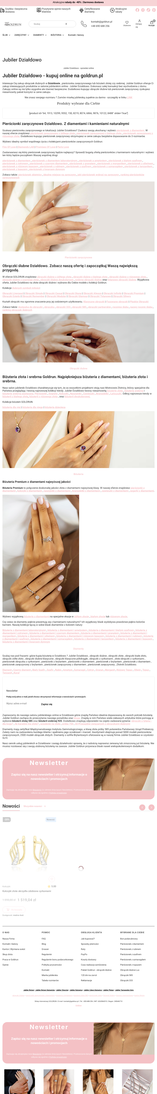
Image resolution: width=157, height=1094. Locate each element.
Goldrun (79, 1005)
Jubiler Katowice (76, 990)
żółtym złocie (81, 616)
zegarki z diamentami (142, 490)
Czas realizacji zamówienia (93, 965)
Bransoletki (102, 393)
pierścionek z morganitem (111, 163)
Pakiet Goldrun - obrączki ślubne (96, 970)
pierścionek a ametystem (93, 160)
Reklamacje (86, 980)
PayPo (84, 954)
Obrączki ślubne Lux (129, 970)
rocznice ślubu (121, 307)
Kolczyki (6, 886)
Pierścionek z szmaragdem (133, 959)
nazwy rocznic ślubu (141, 307)
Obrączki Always (92, 293)
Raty (83, 949)
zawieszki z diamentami (115, 490)
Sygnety (53, 393)
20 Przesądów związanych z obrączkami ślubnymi (102, 723)
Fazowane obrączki (117, 301)
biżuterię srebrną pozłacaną (17, 393)
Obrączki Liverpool (12, 293)
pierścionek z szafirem (78, 166)
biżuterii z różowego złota (43, 396)
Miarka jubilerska (50, 975)
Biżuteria (78, 474)
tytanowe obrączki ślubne (122, 279)
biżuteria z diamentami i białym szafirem (111, 630)
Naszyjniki (75, 393)
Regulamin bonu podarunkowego (57, 959)
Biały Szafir (38, 669)
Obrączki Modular (56, 296)
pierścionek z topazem (14, 169)
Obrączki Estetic (11, 296)
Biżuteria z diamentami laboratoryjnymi (24, 630)
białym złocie (98, 616)
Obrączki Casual (54, 293)
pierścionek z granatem (82, 163)
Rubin (58, 669)
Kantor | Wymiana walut (13, 949)
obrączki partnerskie (99, 307)
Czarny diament (22, 669)
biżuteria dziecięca (55, 407)
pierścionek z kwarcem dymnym (47, 169)
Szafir (50, 669)
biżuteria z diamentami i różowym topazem (80, 636)
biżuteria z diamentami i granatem (100, 633)
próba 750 (67, 723)
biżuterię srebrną (133, 390)
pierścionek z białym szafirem (125, 160)
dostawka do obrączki (30, 307)
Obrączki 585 (126, 975)
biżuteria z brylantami (64, 995)
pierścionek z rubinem (52, 166)
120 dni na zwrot (89, 975)
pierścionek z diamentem (130, 130)
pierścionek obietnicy (30, 174)
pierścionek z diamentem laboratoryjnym (54, 160)
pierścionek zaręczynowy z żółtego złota (52, 133)
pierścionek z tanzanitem (138, 166)
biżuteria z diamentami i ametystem (67, 630)
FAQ (44, 938)
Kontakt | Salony (10, 944)
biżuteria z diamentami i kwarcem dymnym (26, 641)
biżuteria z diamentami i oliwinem (36, 636)
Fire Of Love (9, 146)
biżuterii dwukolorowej (77, 396)
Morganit (110, 669)
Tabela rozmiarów (50, 980)
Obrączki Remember (33, 296)
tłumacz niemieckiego (124, 995)
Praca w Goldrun (10, 959)
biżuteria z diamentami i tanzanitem (94, 638)
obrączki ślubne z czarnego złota (20, 279)
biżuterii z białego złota (15, 396)
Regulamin (37, 790)
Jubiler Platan (108, 990)
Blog (44, 944)
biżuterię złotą (115, 390)
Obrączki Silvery (121, 296)
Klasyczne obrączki (94, 301)
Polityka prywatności (52, 965)
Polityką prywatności (58, 793)
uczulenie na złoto (50, 723)
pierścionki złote (95, 995)
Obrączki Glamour (78, 296)
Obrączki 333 (126, 980)
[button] (72, 24)
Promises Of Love (46, 146)
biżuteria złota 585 (80, 995)
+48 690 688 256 (100, 26)
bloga (77, 718)
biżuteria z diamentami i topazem (133, 638)
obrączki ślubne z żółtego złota (54, 276)
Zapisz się (46, 704)
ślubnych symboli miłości (26, 288)
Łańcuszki (115, 393)
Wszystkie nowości (34, 806)
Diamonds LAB (26, 146)
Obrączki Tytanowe (100, 296)
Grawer (45, 949)
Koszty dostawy (88, 959)
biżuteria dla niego (33, 407)
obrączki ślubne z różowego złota (127, 276)
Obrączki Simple (34, 293)
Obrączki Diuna (73, 293)
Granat (99, 669)
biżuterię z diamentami (37, 616)
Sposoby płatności (90, 944)
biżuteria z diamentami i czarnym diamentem (54, 633)
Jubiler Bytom (28, 990)
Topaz (145, 669)
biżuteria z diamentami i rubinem (124, 636)
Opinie (5, 965)
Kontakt (45, 970)
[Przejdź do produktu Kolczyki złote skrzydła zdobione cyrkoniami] (29, 849)
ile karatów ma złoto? (27, 723)
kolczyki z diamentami (29, 490)
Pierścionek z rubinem (130, 949)
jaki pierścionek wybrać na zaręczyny (98, 174)
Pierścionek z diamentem (132, 944)
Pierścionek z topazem (131, 965)
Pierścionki (41, 393)
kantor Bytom (139, 995)
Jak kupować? (88, 938)
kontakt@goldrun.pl (101, 21)
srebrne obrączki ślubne (88, 279)
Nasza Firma (8, 938)
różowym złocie (118, 616)
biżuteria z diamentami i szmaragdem (52, 638)
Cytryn (90, 669)
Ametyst (67, 669)
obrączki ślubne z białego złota (90, 276)
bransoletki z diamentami (86, 490)
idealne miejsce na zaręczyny (60, 174)
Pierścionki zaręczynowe (78, 257)
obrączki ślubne (18, 995)
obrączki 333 (63, 307)
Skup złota (7, 954)
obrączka (49, 307)
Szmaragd (79, 669)
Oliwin (137, 669)
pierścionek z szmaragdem (108, 166)
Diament (7, 669)
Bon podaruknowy (129, 938)
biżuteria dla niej (11, 407)
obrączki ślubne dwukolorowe (56, 279)
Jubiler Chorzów (62, 990)
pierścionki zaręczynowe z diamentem (40, 995)
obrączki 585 (79, 307)
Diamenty (78, 648)
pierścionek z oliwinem (141, 163)
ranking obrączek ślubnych (17, 309)
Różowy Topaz (124, 669)
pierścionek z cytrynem (15, 163)
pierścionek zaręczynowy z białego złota (99, 133)
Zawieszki (88, 393)
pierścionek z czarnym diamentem (49, 163)
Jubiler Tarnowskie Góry (124, 990)
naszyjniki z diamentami (57, 490)
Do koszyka (14, 910)
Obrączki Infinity (112, 293)
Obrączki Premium (133, 293)
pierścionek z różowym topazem (20, 166)
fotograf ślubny (109, 995)
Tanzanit (7, 672)
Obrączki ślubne (78, 368)
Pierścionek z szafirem (130, 954)
